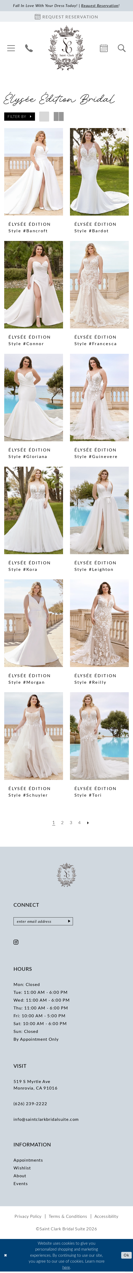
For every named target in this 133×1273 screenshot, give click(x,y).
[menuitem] (11, 48)
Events (20, 1184)
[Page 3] (71, 823)
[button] (11, 48)
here (66, 1268)
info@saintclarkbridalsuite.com (46, 1120)
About (19, 1177)
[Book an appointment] (66, 17)
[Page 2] (62, 823)
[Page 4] (80, 823)
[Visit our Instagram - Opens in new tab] (16, 944)
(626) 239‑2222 (30, 1105)
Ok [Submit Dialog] (126, 1256)
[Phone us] (29, 48)
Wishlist (22, 1169)
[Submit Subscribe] (75, 922)
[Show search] (122, 48)
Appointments (28, 1161)
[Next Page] (89, 823)
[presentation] (33, 172)
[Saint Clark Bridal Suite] (66, 48)
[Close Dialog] (6, 1256)
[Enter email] (46, 922)
